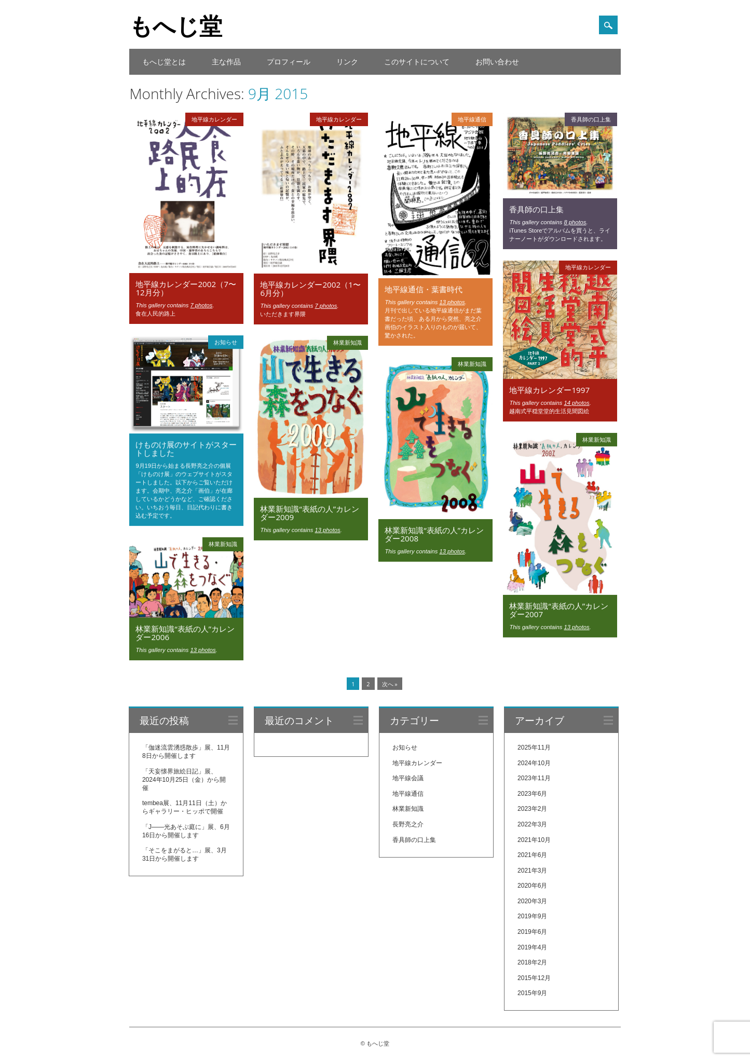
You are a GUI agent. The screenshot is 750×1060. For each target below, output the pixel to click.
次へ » (390, 684)
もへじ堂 (175, 25)
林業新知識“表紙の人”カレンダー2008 (434, 534)
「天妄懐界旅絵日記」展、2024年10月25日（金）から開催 (184, 780)
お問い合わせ (497, 61)
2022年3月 (532, 824)
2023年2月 (532, 808)
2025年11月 (534, 747)
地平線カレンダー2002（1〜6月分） (310, 288)
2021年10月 (534, 840)
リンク (347, 61)
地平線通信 (472, 119)
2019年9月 (532, 916)
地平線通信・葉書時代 (423, 289)
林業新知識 (347, 342)
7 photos (201, 305)
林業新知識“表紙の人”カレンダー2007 (558, 610)
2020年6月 (532, 885)
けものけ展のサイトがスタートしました (186, 448)
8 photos (575, 222)
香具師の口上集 (591, 119)
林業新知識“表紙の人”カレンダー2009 (309, 513)
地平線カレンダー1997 (549, 390)
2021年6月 (532, 855)
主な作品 (226, 61)
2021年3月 (532, 870)
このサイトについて (416, 61)
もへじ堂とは (164, 61)
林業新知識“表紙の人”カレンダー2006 (185, 632)
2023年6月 (532, 793)
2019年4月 (532, 947)
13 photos (452, 302)
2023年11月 (534, 778)
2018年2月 (532, 962)
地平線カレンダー (214, 119)
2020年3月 (532, 901)
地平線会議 (408, 778)
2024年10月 (534, 763)
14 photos (576, 403)
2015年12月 (534, 978)
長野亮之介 (408, 824)
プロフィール (288, 61)
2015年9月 (532, 993)
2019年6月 (532, 931)
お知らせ (225, 342)
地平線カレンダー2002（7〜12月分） (185, 288)
